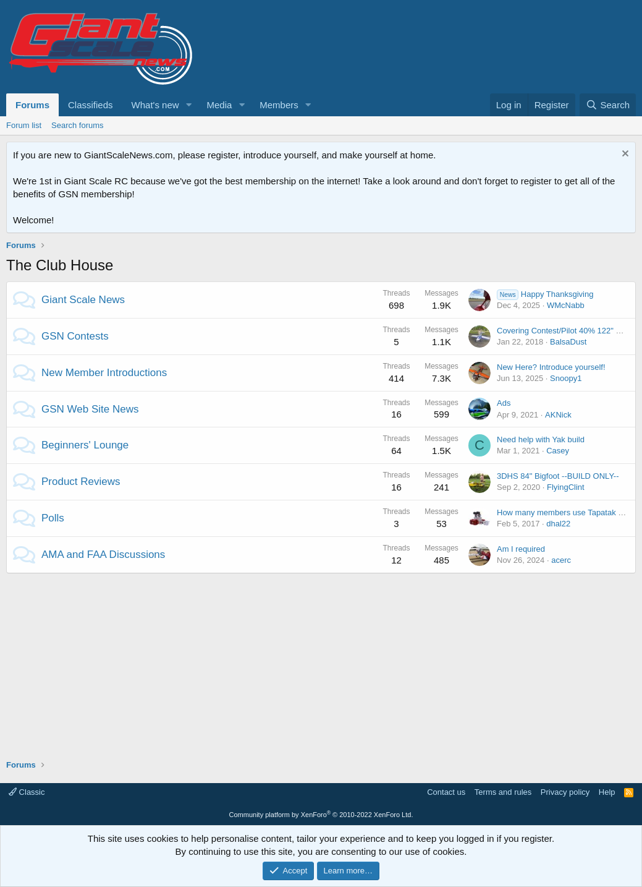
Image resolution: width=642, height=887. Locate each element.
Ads (503, 403)
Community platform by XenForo (321, 814)
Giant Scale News (83, 300)
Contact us (446, 792)
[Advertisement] (321, 660)
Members (279, 105)
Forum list (23, 125)
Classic (27, 792)
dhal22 (558, 523)
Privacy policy (565, 792)
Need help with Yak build (541, 439)
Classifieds (90, 105)
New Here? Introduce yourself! (551, 367)
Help (607, 792)
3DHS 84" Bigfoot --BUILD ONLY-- (558, 476)
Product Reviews (80, 481)
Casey (557, 450)
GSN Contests (75, 336)
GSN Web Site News (89, 409)
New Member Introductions (104, 373)
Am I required (521, 549)
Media (219, 105)
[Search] (608, 104)
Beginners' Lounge (85, 445)
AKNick (558, 414)
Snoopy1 (565, 378)
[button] (188, 104)
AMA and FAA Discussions (103, 554)
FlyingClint (566, 487)
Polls (52, 518)
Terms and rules (503, 792)
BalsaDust (568, 341)
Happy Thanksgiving (545, 294)
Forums (32, 105)
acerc (561, 560)
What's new (155, 105)
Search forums (77, 125)
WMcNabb (566, 305)
